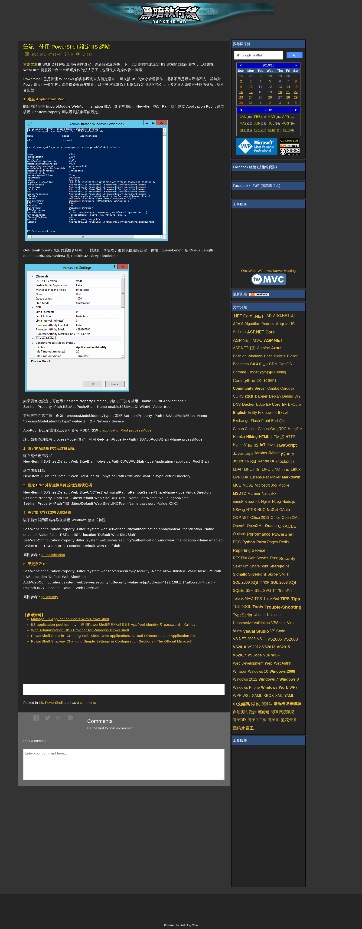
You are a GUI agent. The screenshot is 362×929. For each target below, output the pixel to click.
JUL (274, 123)
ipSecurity (49, 597)
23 (241, 97)
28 (288, 97)
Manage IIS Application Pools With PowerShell (70, 619)
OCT (260, 130)
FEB (260, 117)
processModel (141, 430)
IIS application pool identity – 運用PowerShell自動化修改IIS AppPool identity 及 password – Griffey (113, 624)
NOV (274, 130)
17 (251, 92)
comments (86, 703)
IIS (41, 703)
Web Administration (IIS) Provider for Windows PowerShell (80, 630)
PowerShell (54, 703)
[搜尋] (258, 55)
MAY (246, 123)
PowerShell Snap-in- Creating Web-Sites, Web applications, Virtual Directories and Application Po (113, 636)
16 (241, 92)
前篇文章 (30, 64)
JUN (260, 123)
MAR (274, 117)
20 (280, 92)
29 (296, 97)
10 (251, 87)
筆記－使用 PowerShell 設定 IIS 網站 (66, 47)
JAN (246, 117)
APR (288, 117)
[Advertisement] (77, 657)
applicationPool (115, 430)
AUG (288, 123)
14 (288, 87)
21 (288, 92)
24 (251, 97)
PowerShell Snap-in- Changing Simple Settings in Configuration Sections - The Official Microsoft (111, 641)
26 (270, 97)
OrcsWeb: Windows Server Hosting (268, 271)
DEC (288, 130)
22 (296, 92)
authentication (53, 555)
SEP (246, 130)
